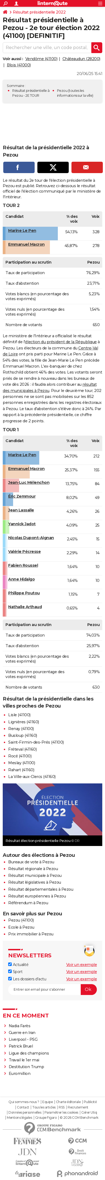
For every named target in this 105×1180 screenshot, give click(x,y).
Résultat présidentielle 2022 (39, 12)
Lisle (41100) (19, 714)
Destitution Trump (26, 1066)
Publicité (90, 1102)
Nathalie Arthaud (25, 606)
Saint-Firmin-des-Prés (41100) (36, 742)
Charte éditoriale (68, 1102)
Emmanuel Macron (26, 244)
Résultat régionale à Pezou (33, 868)
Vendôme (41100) (41, 58)
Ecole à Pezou (21, 927)
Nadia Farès (20, 1025)
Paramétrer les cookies (61, 1112)
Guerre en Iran (22, 1032)
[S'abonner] (52, 989)
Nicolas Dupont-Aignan (31, 537)
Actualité (18, 964)
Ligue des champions (29, 1053)
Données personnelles (24, 1112)
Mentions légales (19, 1118)
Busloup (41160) (22, 735)
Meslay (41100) (21, 762)
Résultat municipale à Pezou (35, 875)
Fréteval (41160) (22, 749)
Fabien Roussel (23, 565)
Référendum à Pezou (28, 902)
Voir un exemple (81, 964)
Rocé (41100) (19, 756)
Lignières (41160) (23, 721)
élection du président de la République (61, 341)
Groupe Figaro (46, 1118)
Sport (15, 971)
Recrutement (78, 1107)
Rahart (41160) (21, 769)
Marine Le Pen (22, 230)
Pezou (62, 91)
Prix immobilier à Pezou (30, 934)
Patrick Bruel (21, 1046)
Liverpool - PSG (23, 1039)
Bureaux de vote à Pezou (31, 862)
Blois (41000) (19, 65)
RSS (62, 1107)
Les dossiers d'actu (27, 979)
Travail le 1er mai (24, 1060)
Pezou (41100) (21, 920)
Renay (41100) (21, 728)
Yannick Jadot (22, 523)
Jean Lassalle (21, 510)
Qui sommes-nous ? (23, 1102)
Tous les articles (44, 1107)
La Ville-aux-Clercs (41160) (32, 776)
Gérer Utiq (89, 1112)
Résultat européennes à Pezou (37, 896)
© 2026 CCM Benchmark (79, 1118)
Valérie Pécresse (24, 551)
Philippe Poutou (24, 593)
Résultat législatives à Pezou (34, 882)
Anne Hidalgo (21, 579)
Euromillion (20, 1073)
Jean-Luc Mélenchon (28, 482)
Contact (23, 1107)
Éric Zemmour (21, 496)
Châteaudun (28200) (81, 58)
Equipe (47, 1102)
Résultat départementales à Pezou (40, 889)
